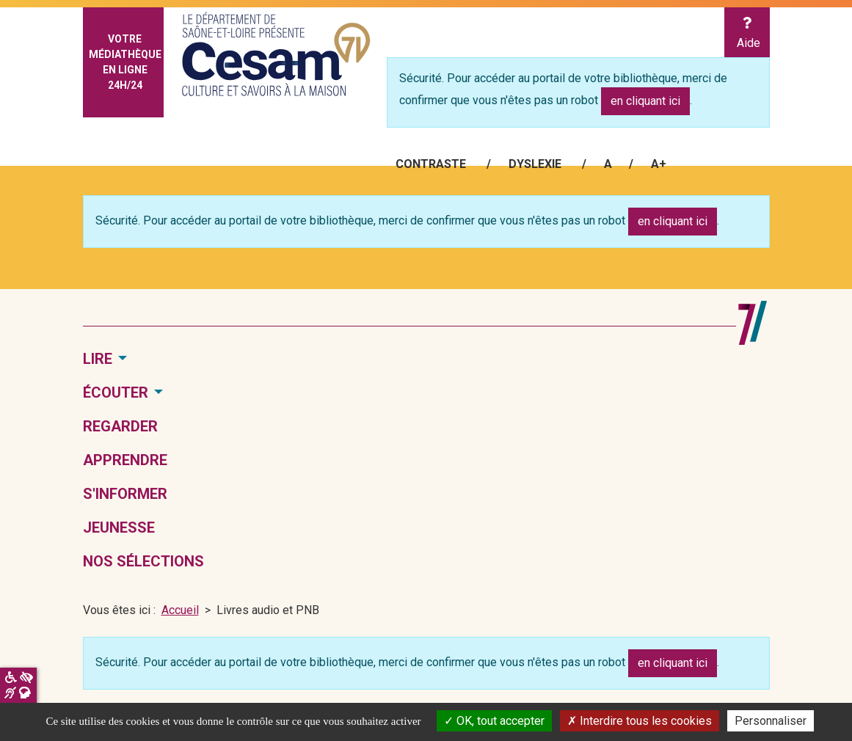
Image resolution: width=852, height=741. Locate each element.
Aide (747, 33)
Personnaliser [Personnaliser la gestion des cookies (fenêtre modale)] (771, 721)
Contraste (431, 164)
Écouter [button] (115, 392)
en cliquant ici (645, 101)
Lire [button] (97, 359)
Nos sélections (143, 561)
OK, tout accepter (494, 721)
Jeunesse (119, 527)
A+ (658, 164)
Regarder (120, 426)
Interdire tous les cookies (639, 721)
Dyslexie (535, 164)
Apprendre (125, 460)
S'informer (125, 494)
